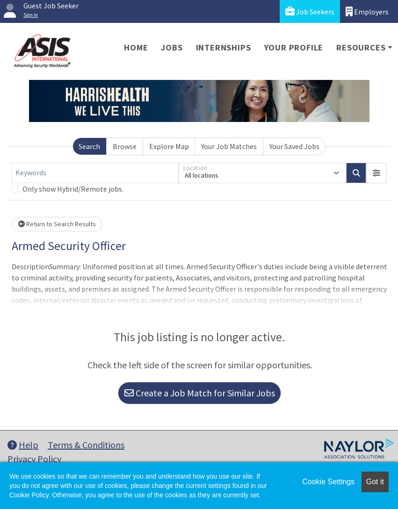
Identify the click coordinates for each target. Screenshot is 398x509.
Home (136, 47)
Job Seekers (309, 11)
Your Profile (294, 47)
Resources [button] (360, 47)
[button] (376, 173)
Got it (375, 482)
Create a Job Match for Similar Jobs (199, 393)
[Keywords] (95, 173)
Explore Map (169, 146)
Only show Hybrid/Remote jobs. (72, 189)
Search (89, 146)
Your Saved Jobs (294, 146)
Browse (125, 146)
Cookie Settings (328, 482)
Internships (223, 47)
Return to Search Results (57, 224)
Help (22, 445)
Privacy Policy (34, 459)
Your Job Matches (229, 146)
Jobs (171, 47)
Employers (367, 11)
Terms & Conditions (86, 445)
